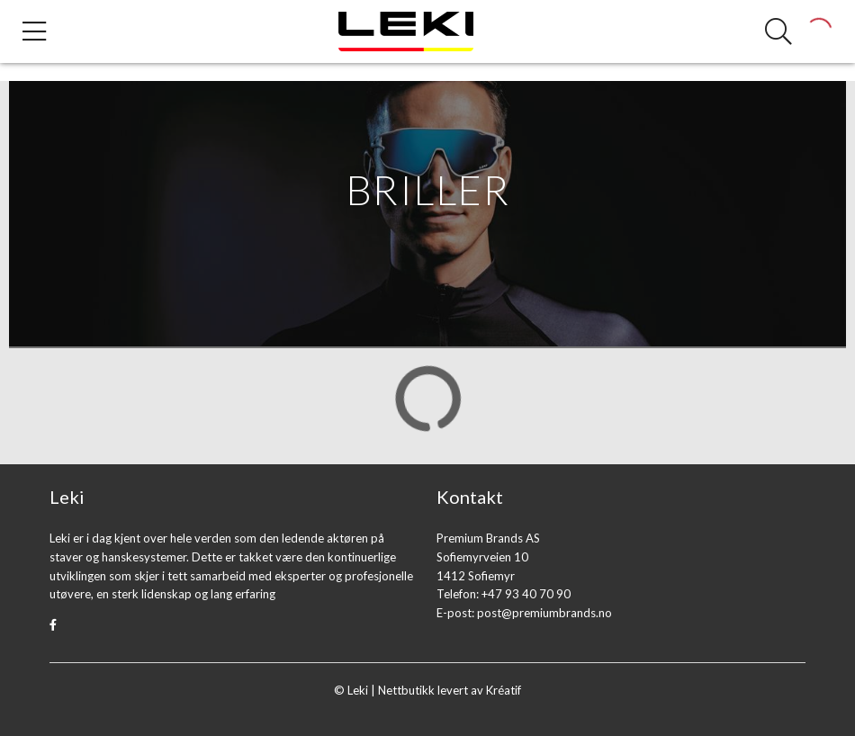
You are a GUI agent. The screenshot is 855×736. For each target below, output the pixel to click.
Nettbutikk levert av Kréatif (449, 690)
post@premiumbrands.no (544, 613)
